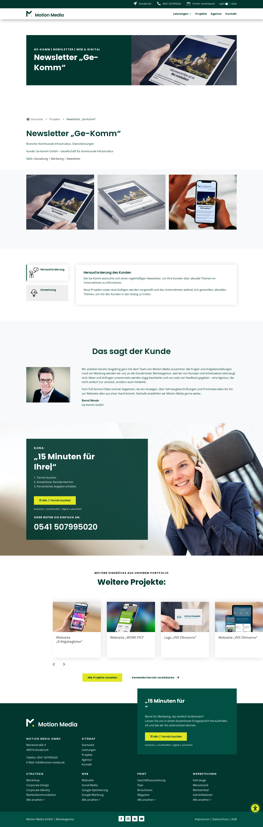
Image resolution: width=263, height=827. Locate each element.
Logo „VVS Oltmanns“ (180, 637)
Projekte (201, 14)
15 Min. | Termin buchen (55, 500)
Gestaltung (41, 159)
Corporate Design (37, 785)
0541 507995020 (47, 757)
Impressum (202, 819)
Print (142, 774)
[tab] (47, 273)
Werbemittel (201, 790)
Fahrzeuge (199, 780)
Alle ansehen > (35, 800)
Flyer (140, 785)
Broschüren (144, 790)
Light (222, 3)
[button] (54, 664)
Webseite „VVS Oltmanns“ (237, 637)
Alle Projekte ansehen (102, 678)
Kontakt (231, 14)
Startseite (88, 745)
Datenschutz (220, 819)
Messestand (200, 785)
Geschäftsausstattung (151, 780)
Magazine (143, 795)
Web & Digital (88, 49)
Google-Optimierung (95, 790)
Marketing (57, 159)
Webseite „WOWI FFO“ (127, 637)
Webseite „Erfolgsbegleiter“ (69, 639)
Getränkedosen (203, 795)
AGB (234, 819)
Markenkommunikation (41, 795)
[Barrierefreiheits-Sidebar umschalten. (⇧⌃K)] (255, 808)
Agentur (216, 14)
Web (85, 774)
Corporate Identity (38, 790)
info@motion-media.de (50, 762)
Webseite (88, 780)
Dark (234, 3)
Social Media (90, 785)
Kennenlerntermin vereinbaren (153, 678)
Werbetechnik (205, 774)
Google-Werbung (93, 795)
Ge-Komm (42, 49)
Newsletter (63, 49)
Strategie (35, 774)
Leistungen (180, 14)
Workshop (33, 780)
